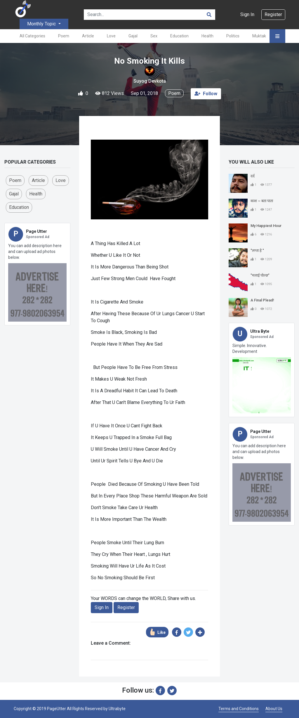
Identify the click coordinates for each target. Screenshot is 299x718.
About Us (273, 708)
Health (207, 36)
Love (111, 36)
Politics (232, 36)
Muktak (259, 36)
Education (179, 36)
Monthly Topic (42, 24)
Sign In (247, 14)
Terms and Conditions (238, 708)
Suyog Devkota (149, 81)
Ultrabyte (117, 708)
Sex (153, 36)
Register (273, 14)
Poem (63, 36)
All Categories (32, 36)
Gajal (133, 36)
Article (88, 36)
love (60, 180)
